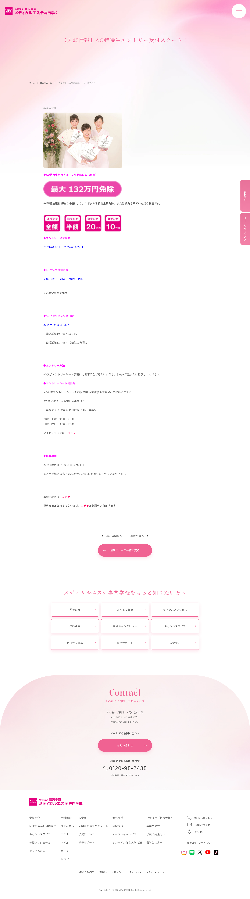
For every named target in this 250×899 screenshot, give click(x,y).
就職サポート (120, 826)
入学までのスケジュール (93, 826)
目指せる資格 (81, 643)
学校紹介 (83, 609)
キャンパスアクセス (179, 609)
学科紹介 (83, 626)
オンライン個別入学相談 (127, 842)
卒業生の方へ (155, 826)
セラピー (66, 859)
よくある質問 (131, 609)
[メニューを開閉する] (239, 11)
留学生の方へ (155, 842)
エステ (65, 834)
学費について (87, 834)
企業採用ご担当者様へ (160, 818)
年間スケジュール (40, 842)
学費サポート (87, 842)
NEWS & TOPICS (86, 872)
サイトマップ (135, 872)
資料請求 (103, 872)
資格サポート (131, 643)
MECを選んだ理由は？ (42, 826)
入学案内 (183, 643)
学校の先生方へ (156, 834)
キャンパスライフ (180, 626)
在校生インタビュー (129, 626)
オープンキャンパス (124, 834)
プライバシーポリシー (156, 872)
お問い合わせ (118, 872)
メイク (65, 851)
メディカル (67, 826)
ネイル (65, 842)
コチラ (71, 433)
